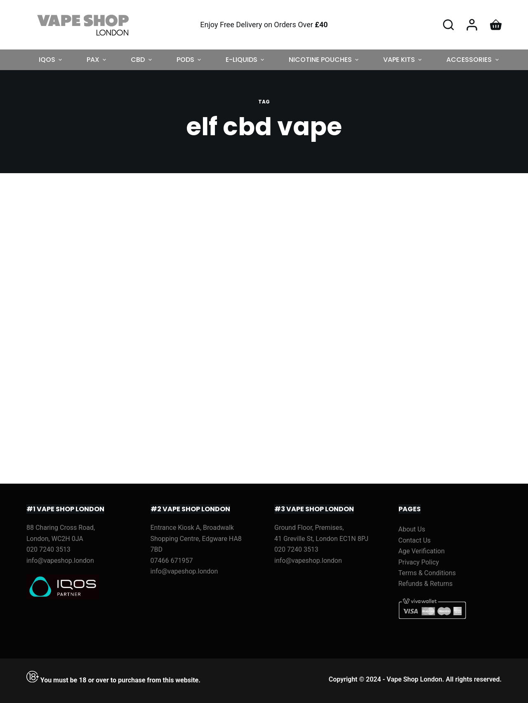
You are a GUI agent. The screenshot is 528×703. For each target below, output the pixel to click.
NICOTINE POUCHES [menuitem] (325, 59)
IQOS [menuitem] (51, 59)
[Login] (472, 25)
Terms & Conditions (427, 573)
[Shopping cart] (496, 25)
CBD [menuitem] (142, 59)
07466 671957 (172, 560)
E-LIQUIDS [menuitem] (246, 59)
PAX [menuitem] (97, 59)
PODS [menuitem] (190, 59)
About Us (411, 529)
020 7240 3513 (48, 549)
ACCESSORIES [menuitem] (473, 59)
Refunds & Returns (425, 584)
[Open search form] (448, 24)
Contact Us (414, 540)
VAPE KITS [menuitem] (403, 59)
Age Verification (421, 551)
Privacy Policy (418, 562)
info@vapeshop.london (60, 560)
